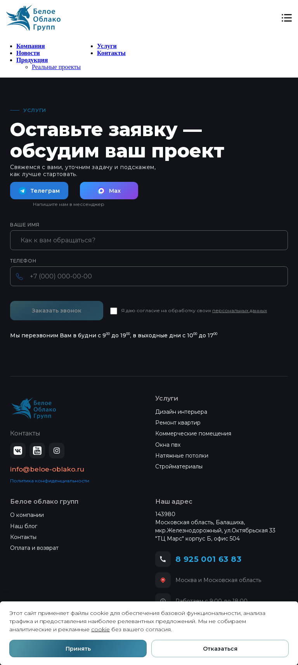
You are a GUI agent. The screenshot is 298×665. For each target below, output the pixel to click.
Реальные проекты (56, 67)
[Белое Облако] (33, 18)
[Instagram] (56, 450)
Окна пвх (167, 444)
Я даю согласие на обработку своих (194, 310)
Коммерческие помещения (193, 433)
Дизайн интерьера (181, 411)
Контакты (111, 53)
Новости (28, 53)
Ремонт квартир (178, 422)
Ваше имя (25, 225)
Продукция (32, 60)
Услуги (107, 46)
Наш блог (23, 526)
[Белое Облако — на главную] (34, 408)
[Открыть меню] (287, 18)
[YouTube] (37, 450)
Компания (30, 46)
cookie (100, 629)
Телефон (23, 261)
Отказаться (220, 648)
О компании (27, 514)
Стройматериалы (179, 466)
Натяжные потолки (181, 455)
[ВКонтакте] (18, 450)
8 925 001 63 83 (208, 559)
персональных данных (239, 310)
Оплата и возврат (34, 547)
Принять (78, 648)
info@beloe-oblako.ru (47, 469)
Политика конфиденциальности (49, 481)
